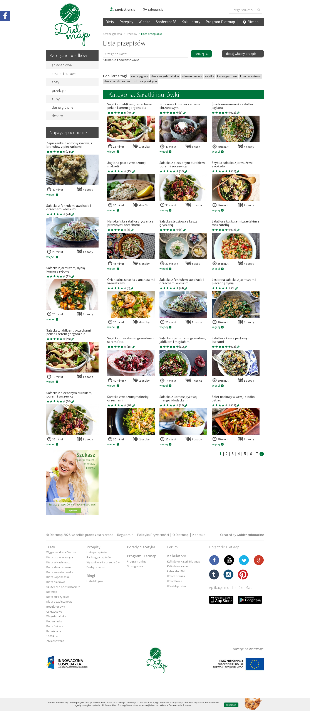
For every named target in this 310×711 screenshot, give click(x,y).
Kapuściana (53, 631)
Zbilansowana (55, 641)
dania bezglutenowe (117, 81)
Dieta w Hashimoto (58, 562)
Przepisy (126, 21)
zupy (56, 98)
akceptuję (231, 705)
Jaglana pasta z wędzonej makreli (126, 164)
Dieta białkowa (55, 582)
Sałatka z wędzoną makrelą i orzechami (128, 398)
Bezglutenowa (55, 606)
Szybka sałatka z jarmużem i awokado (232, 164)
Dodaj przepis (96, 567)
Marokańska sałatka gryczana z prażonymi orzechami (130, 223)
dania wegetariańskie (165, 76)
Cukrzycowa (54, 611)
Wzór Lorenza (176, 576)
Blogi (91, 575)
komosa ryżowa (250, 76)
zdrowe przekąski (145, 81)
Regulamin (125, 534)
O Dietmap (181, 534)
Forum (172, 546)
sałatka (209, 76)
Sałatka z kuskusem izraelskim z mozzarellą (235, 223)
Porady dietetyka (141, 546)
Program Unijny (136, 561)
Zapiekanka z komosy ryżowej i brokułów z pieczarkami (69, 145)
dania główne (62, 107)
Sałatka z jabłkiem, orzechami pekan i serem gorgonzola (68, 332)
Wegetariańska (56, 616)
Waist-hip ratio (176, 586)
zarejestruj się (122, 9)
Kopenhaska (54, 621)
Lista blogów (95, 581)
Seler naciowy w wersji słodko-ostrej (234, 398)
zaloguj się (152, 9)
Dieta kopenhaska (58, 577)
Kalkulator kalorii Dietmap (183, 561)
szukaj (199, 54)
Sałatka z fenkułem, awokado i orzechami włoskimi (68, 207)
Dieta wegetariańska (59, 572)
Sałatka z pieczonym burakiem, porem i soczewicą (69, 394)
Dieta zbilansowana (58, 567)
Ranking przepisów (99, 557)
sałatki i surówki (64, 73)
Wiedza (144, 21)
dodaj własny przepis (244, 53)
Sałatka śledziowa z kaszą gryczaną (178, 223)
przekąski (59, 90)
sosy (55, 81)
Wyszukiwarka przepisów (103, 562)
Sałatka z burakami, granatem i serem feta (130, 340)
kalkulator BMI (176, 571)
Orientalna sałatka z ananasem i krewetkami (131, 281)
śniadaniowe (62, 64)
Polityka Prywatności (153, 534)
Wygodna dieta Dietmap (61, 552)
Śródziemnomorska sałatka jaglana (232, 106)
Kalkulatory (190, 21)
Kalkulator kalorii (178, 566)
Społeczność (166, 21)
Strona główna (112, 34)
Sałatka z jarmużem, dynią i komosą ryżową (66, 269)
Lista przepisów (97, 552)
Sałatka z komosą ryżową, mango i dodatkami (178, 398)
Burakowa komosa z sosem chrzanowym (179, 106)
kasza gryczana (227, 76)
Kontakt (198, 534)
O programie (135, 566)
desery (57, 115)
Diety (110, 21)
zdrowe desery (192, 76)
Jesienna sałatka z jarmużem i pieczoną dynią (234, 281)
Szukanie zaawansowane (121, 60)
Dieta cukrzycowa (57, 597)
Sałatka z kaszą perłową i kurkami (230, 340)
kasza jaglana (139, 76)
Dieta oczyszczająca (59, 557)
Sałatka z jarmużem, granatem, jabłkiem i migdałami (182, 340)
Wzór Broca (174, 581)
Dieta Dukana (54, 626)
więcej (52, 195)
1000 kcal (52, 636)
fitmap (252, 21)
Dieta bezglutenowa (59, 601)
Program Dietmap (220, 21)
